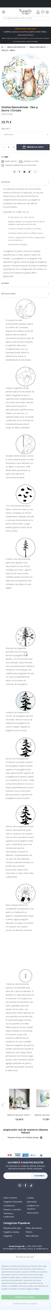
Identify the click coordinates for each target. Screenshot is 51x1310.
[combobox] (25, 18)
